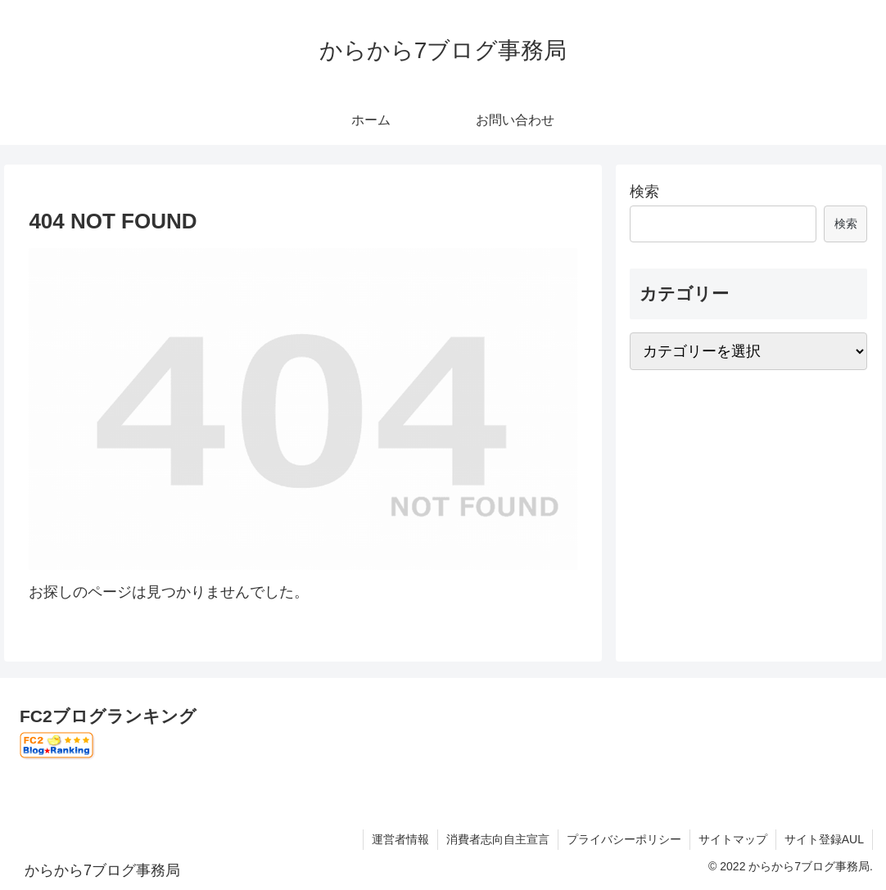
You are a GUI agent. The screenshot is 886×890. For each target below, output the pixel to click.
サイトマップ (732, 839)
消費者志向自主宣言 (497, 839)
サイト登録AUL (824, 839)
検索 (644, 191)
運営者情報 (400, 839)
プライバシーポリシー (624, 839)
